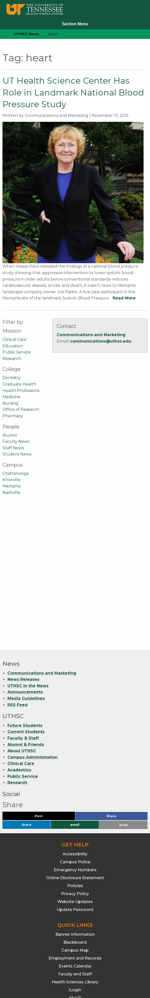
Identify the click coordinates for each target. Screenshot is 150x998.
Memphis (11, 486)
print (123, 689)
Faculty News (15, 441)
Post (44, 682)
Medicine (11, 396)
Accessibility (75, 718)
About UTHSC (21, 615)
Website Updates (75, 766)
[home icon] (2, 34)
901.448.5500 (105, 971)
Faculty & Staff (23, 602)
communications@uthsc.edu (100, 341)
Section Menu (75, 24)
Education (12, 346)
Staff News (13, 448)
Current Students (26, 596)
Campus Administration (32, 621)
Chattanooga (15, 473)
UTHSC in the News (28, 550)
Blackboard (75, 807)
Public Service (16, 352)
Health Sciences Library (75, 846)
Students (75, 870)
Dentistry (11, 377)
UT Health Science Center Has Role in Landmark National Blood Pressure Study (73, 92)
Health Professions (20, 390)
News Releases (23, 544)
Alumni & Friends (25, 609)
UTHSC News (26, 34)
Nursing (10, 403)
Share (119, 682)
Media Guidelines (26, 563)
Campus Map (75, 814)
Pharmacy (12, 416)
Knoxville (11, 479)
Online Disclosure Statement (75, 742)
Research (11, 358)
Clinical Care (14, 339)
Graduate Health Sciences (75, 919)
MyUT (75, 862)
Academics (19, 634)
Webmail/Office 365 (75, 886)
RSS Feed (17, 569)
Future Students (24, 590)
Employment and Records (75, 822)
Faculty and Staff (75, 838)
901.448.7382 (75, 978)
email (74, 689)
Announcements (25, 556)
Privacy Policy (75, 758)
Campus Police (75, 726)
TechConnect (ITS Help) (75, 878)
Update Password (75, 774)
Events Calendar (75, 830)
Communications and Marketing (91, 334)
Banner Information (75, 799)
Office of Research (20, 409)
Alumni (9, 435)
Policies (75, 750)
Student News (16, 454)
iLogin (75, 854)
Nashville (11, 492)
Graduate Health (19, 384)
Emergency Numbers (75, 734)
